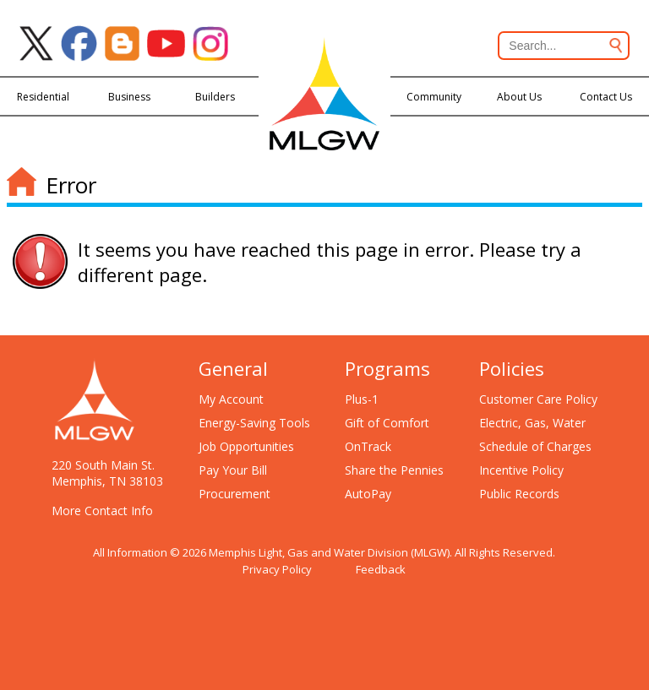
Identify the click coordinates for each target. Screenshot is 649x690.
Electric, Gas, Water (532, 423)
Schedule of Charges (535, 446)
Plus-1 (362, 399)
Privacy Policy (277, 569)
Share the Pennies (394, 470)
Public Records (519, 494)
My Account (231, 399)
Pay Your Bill (233, 470)
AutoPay (368, 494)
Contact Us (606, 97)
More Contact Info (102, 511)
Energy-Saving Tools (254, 423)
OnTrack (368, 446)
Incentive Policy (521, 470)
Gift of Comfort (387, 423)
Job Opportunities (246, 446)
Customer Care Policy (538, 399)
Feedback (381, 569)
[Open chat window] (576, 689)
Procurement (234, 494)
